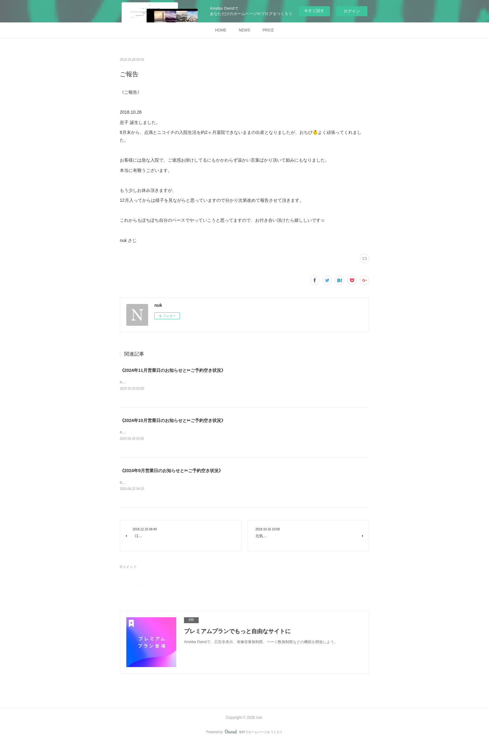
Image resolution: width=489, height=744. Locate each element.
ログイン (352, 11)
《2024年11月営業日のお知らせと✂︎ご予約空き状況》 (172, 370)
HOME (220, 30)
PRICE (268, 30)
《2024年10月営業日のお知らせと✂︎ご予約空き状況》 (172, 420)
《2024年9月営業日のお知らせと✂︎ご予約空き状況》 (171, 471)
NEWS (244, 30)
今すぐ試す (314, 10)
